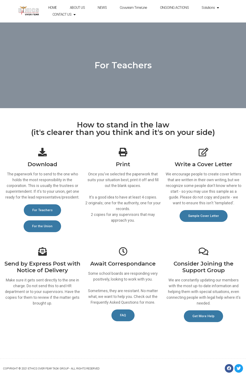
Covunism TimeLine (133, 8)
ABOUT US (77, 8)
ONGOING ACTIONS (174, 8)
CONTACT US (64, 14)
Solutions (210, 7)
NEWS (102, 8)
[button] (42, 210)
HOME (52, 8)
